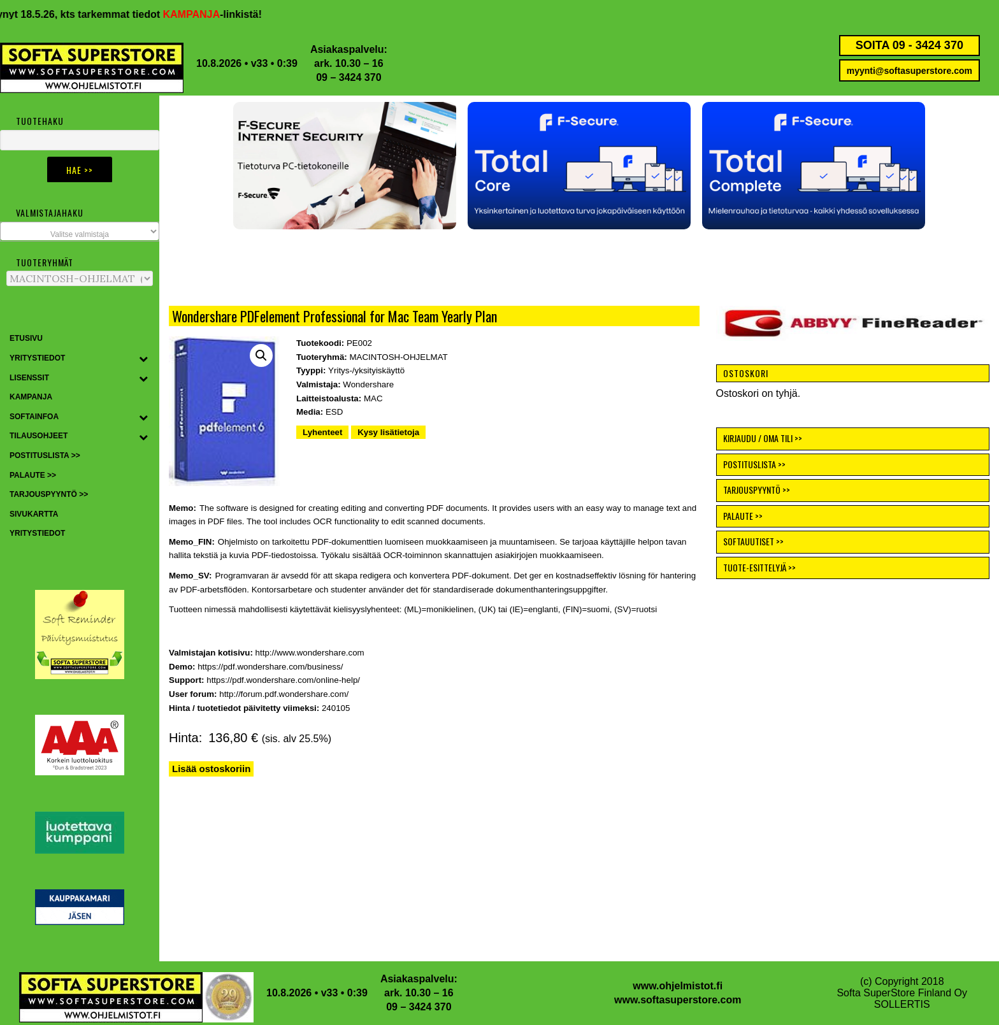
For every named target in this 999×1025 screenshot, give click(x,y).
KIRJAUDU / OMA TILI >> (762, 438)
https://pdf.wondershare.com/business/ (270, 666)
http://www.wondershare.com (309, 652)
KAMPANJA (207, 14)
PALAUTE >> (743, 515)
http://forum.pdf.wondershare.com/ (284, 694)
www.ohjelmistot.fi (677, 985)
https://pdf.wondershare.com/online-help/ (283, 680)
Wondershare (368, 384)
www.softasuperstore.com (677, 999)
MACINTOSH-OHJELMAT (398, 357)
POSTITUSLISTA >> (754, 464)
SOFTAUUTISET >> (753, 541)
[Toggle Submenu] (143, 359)
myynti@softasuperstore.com (909, 71)
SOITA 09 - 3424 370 (909, 45)
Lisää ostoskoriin (211, 768)
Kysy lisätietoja (388, 432)
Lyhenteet (322, 432)
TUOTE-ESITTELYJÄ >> (759, 567)
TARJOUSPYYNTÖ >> (756, 489)
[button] (579, 165)
